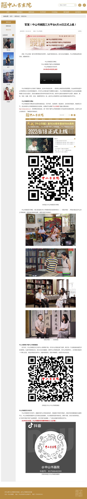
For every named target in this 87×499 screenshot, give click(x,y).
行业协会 (55, 12)
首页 (8, 12)
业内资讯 (78, 12)
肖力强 (8, 84)
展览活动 (23, 16)
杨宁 (8, 67)
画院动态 (31, 12)
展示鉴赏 (66, 12)
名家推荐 (5, 35)
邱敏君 (8, 101)
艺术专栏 (43, 12)
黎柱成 (8, 50)
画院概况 (19, 12)
